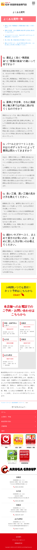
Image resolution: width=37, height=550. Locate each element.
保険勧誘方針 (18, 543)
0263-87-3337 (27, 343)
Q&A (2, 431)
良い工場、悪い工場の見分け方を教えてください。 (18, 40)
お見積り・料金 (6, 417)
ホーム (3, 412)
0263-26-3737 (10, 329)
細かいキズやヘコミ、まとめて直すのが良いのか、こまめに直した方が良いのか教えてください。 (19, 43)
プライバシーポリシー (18, 540)
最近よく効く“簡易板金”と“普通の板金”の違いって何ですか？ (19, 26)
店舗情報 (4, 426)
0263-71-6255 (10, 359)
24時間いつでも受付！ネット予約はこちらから (19, 289)
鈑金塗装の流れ (6, 421)
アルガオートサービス (6, 402)
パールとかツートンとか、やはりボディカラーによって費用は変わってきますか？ (19, 36)
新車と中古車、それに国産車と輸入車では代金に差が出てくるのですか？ (19, 31)
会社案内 (18, 537)
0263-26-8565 (27, 327)
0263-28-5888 (10, 343)
